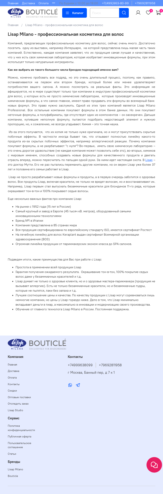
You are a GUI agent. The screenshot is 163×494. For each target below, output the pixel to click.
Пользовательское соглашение (19, 445)
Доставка (28, 3)
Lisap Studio (15, 410)
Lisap (149, 160)
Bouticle (13, 476)
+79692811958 (145, 3)
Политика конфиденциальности (21, 428)
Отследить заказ (18, 403)
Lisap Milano (15, 469)
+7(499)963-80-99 (115, 3)
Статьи (12, 454)
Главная (13, 3)
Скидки (12, 390)
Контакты (14, 384)
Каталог (74, 13)
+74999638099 (80, 365)
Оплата (43, 3)
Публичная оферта (19, 436)
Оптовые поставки (19, 397)
